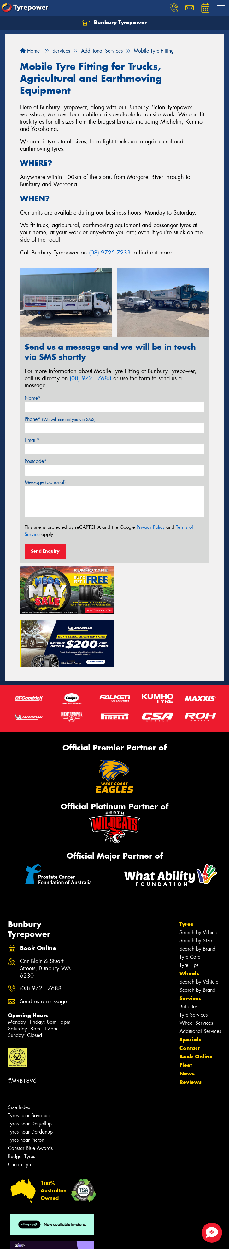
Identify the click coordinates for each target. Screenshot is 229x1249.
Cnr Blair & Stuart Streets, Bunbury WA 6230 (45, 914)
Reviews (190, 1027)
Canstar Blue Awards (30, 1093)
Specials (190, 984)
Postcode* (36, 461)
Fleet (185, 1010)
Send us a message (43, 947)
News (187, 1018)
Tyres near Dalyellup (30, 1069)
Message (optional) (45, 482)
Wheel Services (196, 968)
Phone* (60, 419)
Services (190, 943)
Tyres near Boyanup (29, 1060)
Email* (32, 440)
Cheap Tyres (21, 1110)
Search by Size (195, 886)
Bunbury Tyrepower (114, 22)
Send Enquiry (45, 551)
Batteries (188, 952)
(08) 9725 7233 (110, 252)
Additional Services (200, 976)
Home (30, 50)
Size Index (19, 1052)
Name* (33, 398)
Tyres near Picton (26, 1085)
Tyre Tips (188, 910)
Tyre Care (189, 902)
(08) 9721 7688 (90, 378)
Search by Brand (197, 894)
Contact (189, 993)
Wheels (189, 918)
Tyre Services (193, 960)
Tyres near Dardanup (30, 1077)
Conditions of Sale (84, 1238)
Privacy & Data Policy (45, 1238)
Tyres (186, 869)
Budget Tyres (21, 1101)
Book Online (196, 1001)
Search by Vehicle (198, 877)
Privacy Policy (151, 527)
